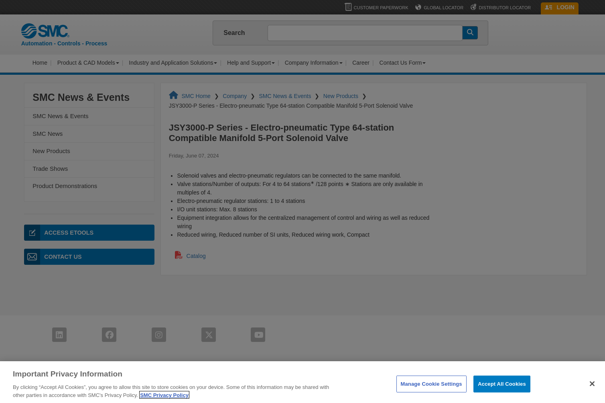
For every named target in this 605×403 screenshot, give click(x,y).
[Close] (592, 390)
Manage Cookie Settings (431, 391)
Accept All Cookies (502, 391)
